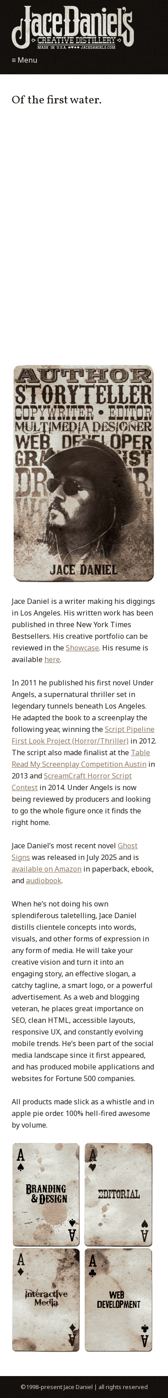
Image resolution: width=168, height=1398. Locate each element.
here (52, 659)
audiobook (43, 880)
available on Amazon (47, 869)
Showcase (82, 648)
